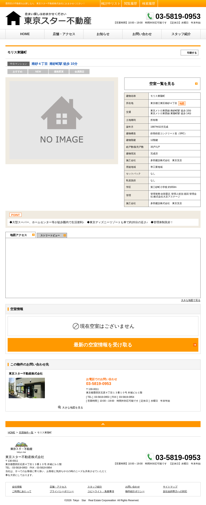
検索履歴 (148, 3)
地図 (181, 103)
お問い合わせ (142, 34)
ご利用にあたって (21, 491)
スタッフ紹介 (181, 34)
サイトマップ (170, 486)
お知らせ (103, 34)
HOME (25, 34)
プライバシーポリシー (62, 491)
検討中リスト (111, 3)
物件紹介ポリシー (135, 491)
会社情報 (17, 486)
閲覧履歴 (130, 3)
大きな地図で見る (190, 300)
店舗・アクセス (64, 34)
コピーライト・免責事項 (101, 491)
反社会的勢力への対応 (175, 491)
